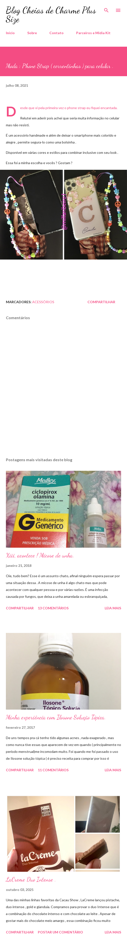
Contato (56, 33)
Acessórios (43, 302)
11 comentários (53, 770)
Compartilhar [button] (101, 302)
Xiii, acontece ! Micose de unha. (40, 555)
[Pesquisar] (106, 9)
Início (10, 33)
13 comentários (53, 608)
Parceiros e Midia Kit (93, 33)
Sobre (32, 33)
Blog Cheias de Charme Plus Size (51, 14)
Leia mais (113, 608)
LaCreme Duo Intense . (31, 879)
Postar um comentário (60, 932)
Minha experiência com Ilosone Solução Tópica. (56, 717)
